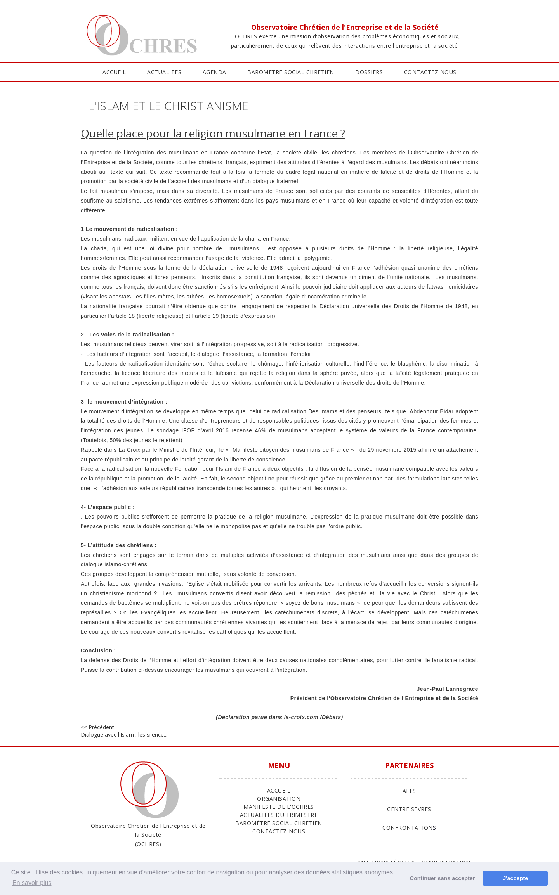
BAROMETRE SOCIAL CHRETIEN (290, 72)
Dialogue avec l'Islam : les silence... (124, 730)
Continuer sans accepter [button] (442, 878)
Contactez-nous (278, 831)
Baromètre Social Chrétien (278, 823)
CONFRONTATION (407, 827)
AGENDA (214, 72)
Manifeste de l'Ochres (278, 806)
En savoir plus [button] (32, 882)
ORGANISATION (278, 798)
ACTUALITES (164, 72)
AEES (409, 790)
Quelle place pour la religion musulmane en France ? (213, 133)
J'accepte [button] (515, 878)
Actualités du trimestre (279, 815)
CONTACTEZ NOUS (430, 72)
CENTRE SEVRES (409, 809)
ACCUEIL (114, 72)
